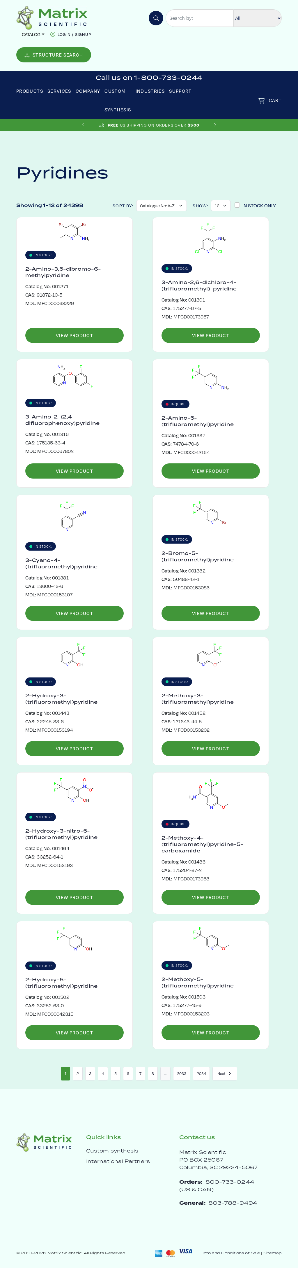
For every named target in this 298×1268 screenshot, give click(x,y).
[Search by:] (200, 18)
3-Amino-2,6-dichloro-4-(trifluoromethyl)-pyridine (199, 285)
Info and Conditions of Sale (231, 1253)
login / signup (74, 34)
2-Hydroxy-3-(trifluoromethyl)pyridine (61, 698)
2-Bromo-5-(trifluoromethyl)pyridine (198, 556)
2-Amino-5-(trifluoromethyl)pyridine (198, 421)
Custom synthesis (112, 1151)
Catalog (31, 34)
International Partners (118, 1161)
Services (59, 91)
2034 (201, 1073)
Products (29, 91)
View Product (74, 335)
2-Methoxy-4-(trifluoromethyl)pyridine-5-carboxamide (202, 844)
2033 (181, 1073)
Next (224, 1073)
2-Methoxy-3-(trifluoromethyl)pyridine (198, 698)
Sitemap (272, 1253)
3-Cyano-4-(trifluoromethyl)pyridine (61, 563)
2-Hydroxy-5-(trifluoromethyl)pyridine (61, 982)
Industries (150, 91)
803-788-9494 (232, 1202)
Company (88, 91)
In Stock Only (259, 205)
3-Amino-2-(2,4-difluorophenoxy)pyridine (62, 420)
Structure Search (53, 55)
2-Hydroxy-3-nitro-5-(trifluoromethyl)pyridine (61, 834)
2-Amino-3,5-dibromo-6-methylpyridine (63, 272)
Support (180, 91)
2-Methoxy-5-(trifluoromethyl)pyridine (198, 982)
